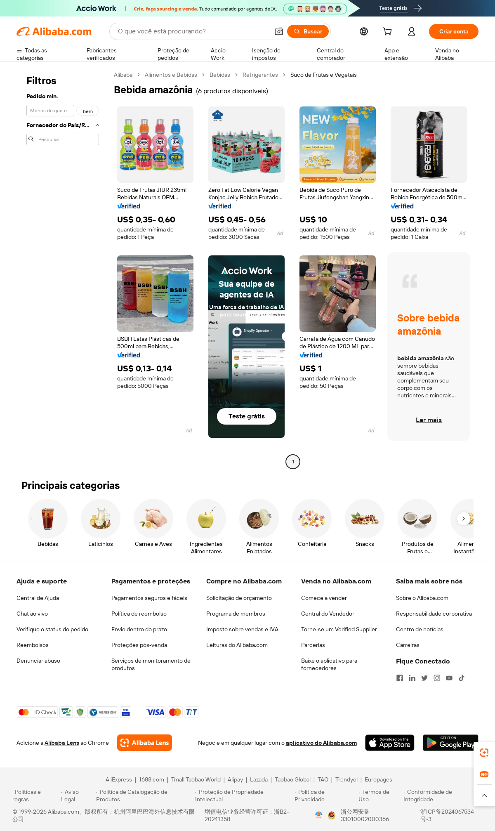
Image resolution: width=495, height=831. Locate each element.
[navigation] (62, 269)
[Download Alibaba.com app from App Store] (390, 742)
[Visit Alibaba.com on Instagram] (437, 678)
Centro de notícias (419, 629)
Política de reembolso (139, 613)
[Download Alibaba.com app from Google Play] (450, 742)
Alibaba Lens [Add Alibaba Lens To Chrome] (62, 742)
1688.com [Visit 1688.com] (151, 779)
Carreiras (408, 645)
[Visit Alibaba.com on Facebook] (399, 678)
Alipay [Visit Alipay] (235, 779)
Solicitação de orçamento (239, 598)
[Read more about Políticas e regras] (35, 795)
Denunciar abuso (38, 660)
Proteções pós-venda (139, 645)
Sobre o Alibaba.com (422, 598)
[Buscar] (308, 31)
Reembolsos (32, 645)
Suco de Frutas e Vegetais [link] (323, 74)
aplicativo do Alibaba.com (321, 742)
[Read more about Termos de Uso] (379, 795)
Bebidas (220, 74)
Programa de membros (235, 613)
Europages (378, 779)
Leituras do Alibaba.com (237, 645)
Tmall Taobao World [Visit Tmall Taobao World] (196, 779)
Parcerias (313, 645)
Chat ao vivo (32, 613)
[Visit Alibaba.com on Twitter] (424, 678)
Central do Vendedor (327, 613)
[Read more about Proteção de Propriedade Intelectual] (243, 795)
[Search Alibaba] (192, 31)
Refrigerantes (260, 74)
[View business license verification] (319, 815)
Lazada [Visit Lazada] (259, 779)
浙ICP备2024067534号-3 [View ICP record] (447, 815)
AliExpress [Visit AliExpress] (119, 779)
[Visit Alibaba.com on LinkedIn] (412, 678)
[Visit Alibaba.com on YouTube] (449, 678)
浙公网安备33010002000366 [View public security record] (365, 815)
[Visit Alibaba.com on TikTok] (461, 678)
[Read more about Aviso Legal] (77, 795)
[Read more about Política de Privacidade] (325, 795)
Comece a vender (324, 598)
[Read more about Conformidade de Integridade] (443, 795)
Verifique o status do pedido (52, 629)
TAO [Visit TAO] (323, 779)
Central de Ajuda (37, 598)
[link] (484, 752)
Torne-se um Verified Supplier (339, 629)
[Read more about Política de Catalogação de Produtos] (144, 795)
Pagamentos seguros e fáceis (149, 598)
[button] (279, 31)
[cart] (389, 32)
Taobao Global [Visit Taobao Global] (293, 779)
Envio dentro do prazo (139, 629)
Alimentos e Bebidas (171, 74)
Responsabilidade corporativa (434, 613)
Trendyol (346, 779)
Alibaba (123, 74)
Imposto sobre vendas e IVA (242, 629)
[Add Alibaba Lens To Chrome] (144, 742)
